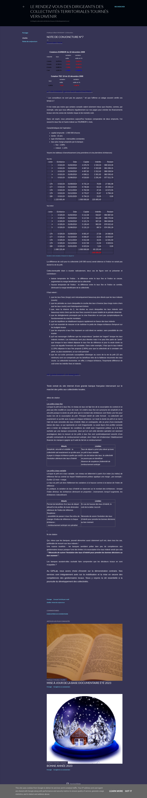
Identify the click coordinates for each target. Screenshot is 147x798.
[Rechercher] (120, 6)
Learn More (116, 791)
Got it (128, 791)
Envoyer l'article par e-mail (61, 599)
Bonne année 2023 (59, 765)
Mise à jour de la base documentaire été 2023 (79, 682)
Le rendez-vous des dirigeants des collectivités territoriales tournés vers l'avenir (69, 11)
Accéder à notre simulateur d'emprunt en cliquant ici (60, 255)
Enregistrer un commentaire (57, 614)
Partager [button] (25, 33)
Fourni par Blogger (73, 783)
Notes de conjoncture (29, 41)
